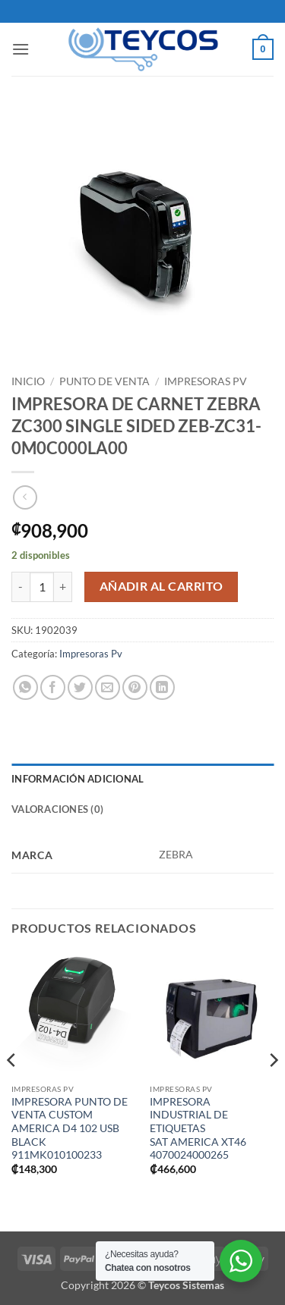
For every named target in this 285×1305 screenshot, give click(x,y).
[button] (20, 48)
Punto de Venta (104, 381)
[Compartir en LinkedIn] (162, 687)
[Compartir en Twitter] (80, 687)
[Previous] (12, 1090)
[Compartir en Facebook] (52, 687)
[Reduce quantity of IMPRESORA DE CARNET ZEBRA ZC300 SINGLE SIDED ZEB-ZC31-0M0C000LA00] (20, 587)
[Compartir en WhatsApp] (25, 687)
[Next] (273, 1090)
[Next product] (24, 497)
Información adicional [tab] (77, 779)
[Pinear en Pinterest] (134, 687)
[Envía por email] (107, 687)
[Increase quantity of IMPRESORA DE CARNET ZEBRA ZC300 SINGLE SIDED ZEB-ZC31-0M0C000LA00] (63, 587)
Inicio (28, 381)
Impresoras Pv (205, 381)
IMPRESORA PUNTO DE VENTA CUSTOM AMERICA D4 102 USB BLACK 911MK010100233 (69, 1129)
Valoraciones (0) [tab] (57, 809)
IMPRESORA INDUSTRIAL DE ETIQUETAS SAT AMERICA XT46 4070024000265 (198, 1129)
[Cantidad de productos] (42, 587)
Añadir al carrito (161, 586)
